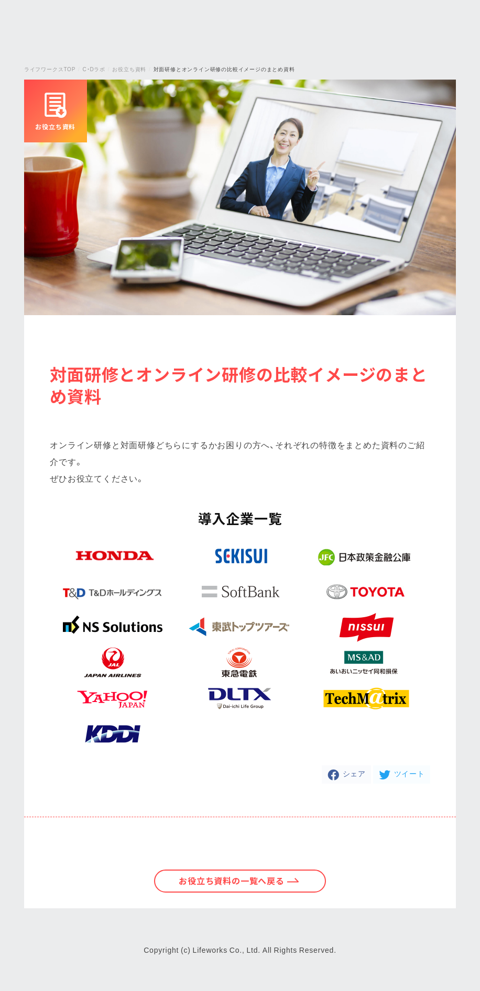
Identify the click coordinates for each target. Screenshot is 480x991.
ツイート (409, 773)
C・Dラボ (94, 69)
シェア (354, 773)
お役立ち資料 (129, 69)
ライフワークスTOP (49, 69)
